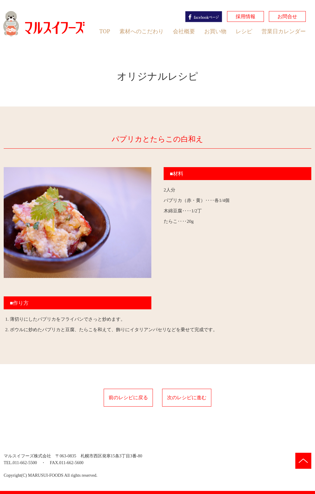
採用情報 (245, 16)
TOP (104, 31)
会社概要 (184, 31)
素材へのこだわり (141, 31)
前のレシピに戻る (128, 397)
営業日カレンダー (283, 31)
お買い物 (215, 31)
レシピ (244, 31)
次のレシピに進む (186, 397)
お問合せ (287, 16)
